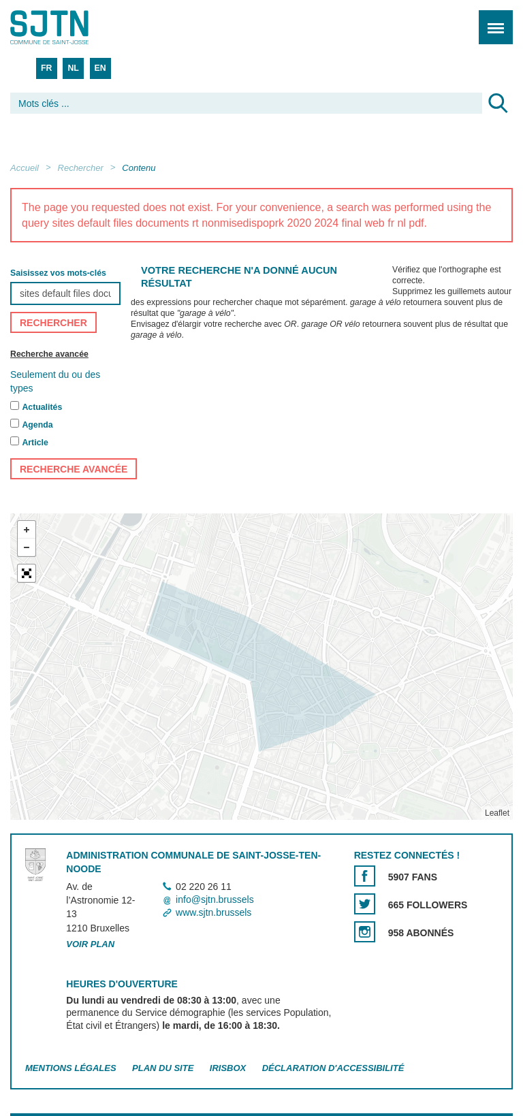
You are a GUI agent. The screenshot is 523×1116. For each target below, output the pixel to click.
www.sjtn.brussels (213, 912)
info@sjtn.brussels (215, 899)
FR (46, 68)
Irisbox (228, 1068)
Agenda (37, 425)
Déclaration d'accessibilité (333, 1068)
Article (35, 442)
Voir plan (90, 944)
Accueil (24, 168)
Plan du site (162, 1068)
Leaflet (497, 813)
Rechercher (81, 168)
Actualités (42, 407)
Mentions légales (70, 1068)
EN (100, 68)
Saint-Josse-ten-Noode (68, 27)
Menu (491, 20)
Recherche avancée (49, 354)
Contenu (138, 168)
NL (72, 68)
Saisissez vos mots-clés (58, 273)
